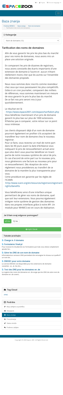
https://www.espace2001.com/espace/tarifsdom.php (32, 111)
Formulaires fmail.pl (12, 244)
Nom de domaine (34, 26)
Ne (15, 221)
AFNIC (6, 295)
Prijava (42, 2)
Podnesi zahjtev (11, 327)
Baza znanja (21, 26)
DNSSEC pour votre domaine (16, 261)
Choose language (54, 2)
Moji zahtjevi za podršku (14, 307)
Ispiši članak (31, 229)
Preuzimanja (10, 319)
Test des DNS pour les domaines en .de (21, 269)
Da (7, 221)
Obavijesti (9, 311)
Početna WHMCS (9, 26)
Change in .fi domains (13, 240)
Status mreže (10, 323)
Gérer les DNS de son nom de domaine (20, 252)
